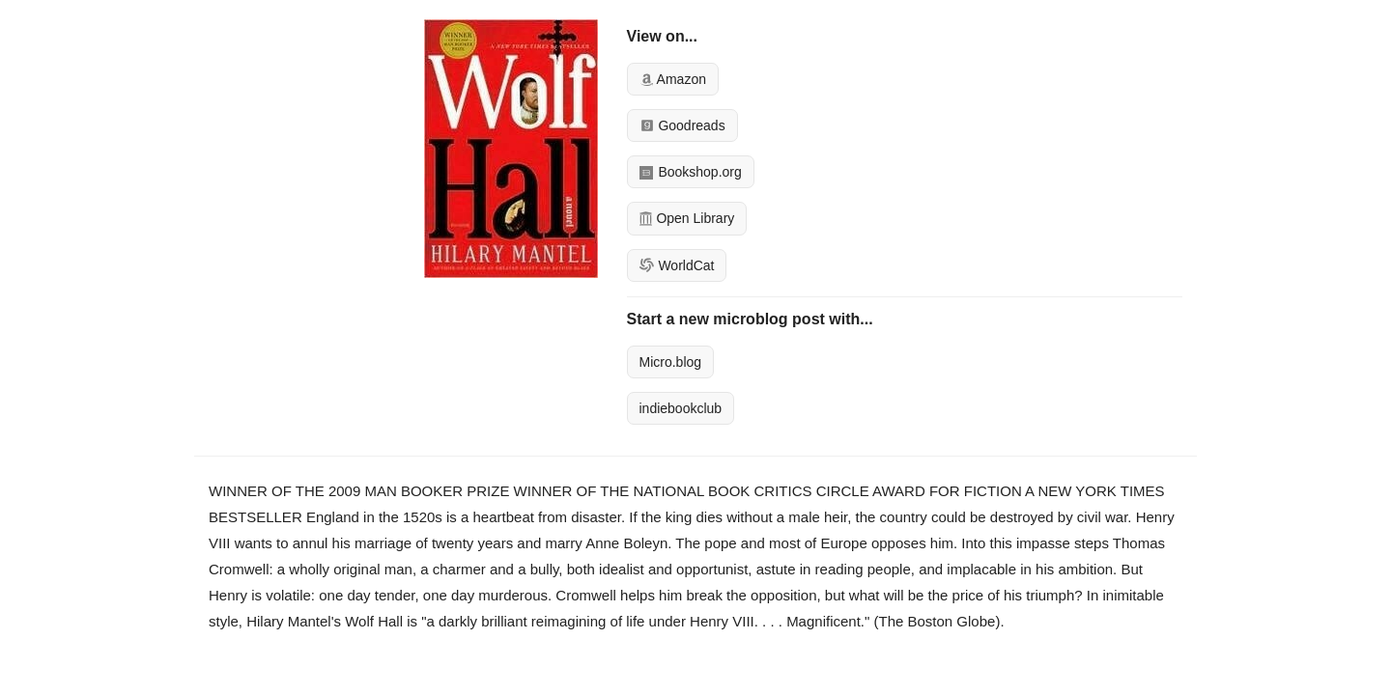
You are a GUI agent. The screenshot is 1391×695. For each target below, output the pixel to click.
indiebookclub (681, 408)
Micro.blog (670, 362)
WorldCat (677, 265)
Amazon (672, 79)
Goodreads (682, 125)
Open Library (687, 218)
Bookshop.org (690, 172)
